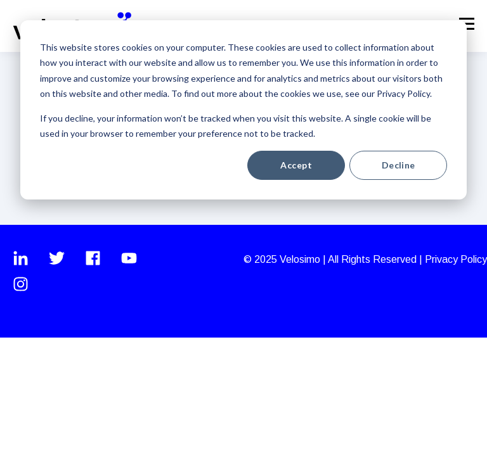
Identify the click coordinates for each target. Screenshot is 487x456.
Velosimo (301, 259)
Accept (296, 165)
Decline (398, 165)
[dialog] (243, 110)
